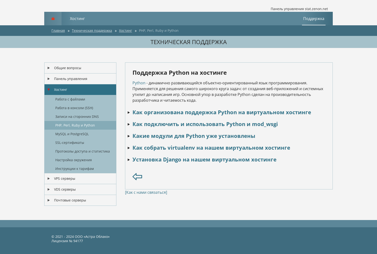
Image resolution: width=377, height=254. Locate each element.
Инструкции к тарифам (74, 168)
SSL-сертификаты (69, 142)
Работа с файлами (70, 99)
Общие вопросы (67, 68)
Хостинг (77, 18)
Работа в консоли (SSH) (74, 108)
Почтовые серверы (70, 200)
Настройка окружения (73, 160)
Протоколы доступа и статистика (82, 151)
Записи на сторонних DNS (77, 116)
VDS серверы (65, 189)
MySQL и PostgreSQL (72, 134)
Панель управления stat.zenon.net (296, 9)
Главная (58, 30)
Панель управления (70, 78)
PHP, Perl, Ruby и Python (159, 30)
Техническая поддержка (92, 30)
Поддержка (313, 18)
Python (138, 83)
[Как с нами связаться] (146, 192)
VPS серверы (64, 178)
